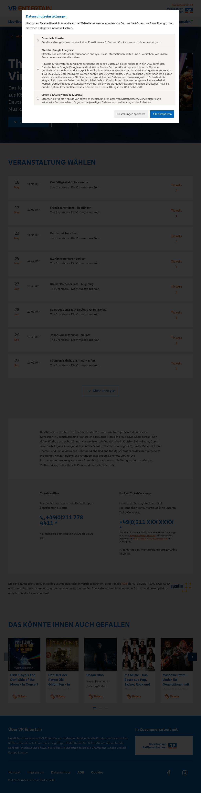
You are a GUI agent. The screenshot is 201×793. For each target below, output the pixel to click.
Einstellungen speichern (131, 114)
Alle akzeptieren (162, 114)
